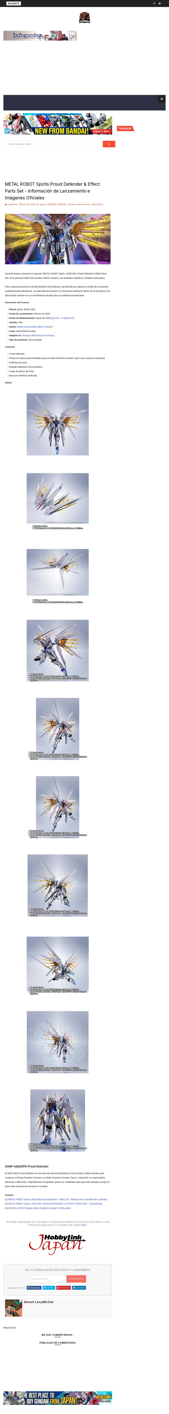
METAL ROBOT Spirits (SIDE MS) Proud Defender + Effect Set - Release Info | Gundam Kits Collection (57, 1199)
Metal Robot (97, 204)
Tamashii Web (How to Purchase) (38, 335)
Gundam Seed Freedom (78, 204)
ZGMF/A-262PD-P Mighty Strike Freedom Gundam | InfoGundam (39, 1208)
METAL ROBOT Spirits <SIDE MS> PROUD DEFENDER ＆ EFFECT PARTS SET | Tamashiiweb (55, 1204)
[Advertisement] (84, 71)
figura (43, 204)
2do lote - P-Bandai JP (62, 318)
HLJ (83, 1224)
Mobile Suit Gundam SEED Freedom (35, 327)
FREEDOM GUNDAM (56, 204)
